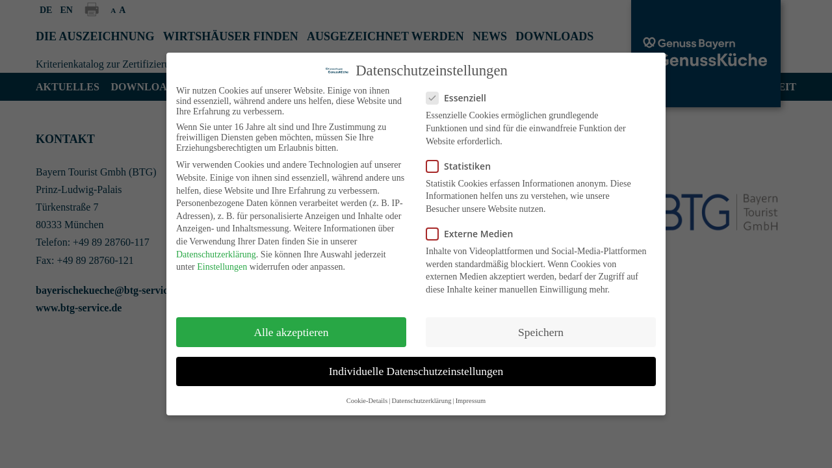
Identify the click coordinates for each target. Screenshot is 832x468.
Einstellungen (222, 267)
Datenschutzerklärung (216, 254)
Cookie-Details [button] (367, 400)
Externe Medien (473, 234)
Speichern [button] (541, 332)
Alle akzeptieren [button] (291, 332)
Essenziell (460, 98)
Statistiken (462, 166)
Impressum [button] (471, 400)
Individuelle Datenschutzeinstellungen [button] (416, 371)
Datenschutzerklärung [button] (421, 400)
